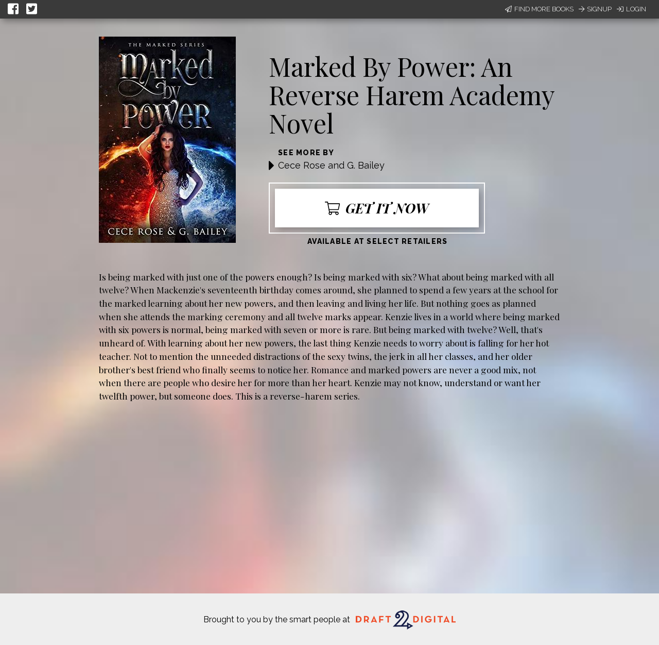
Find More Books (539, 9)
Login (631, 9)
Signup (595, 9)
